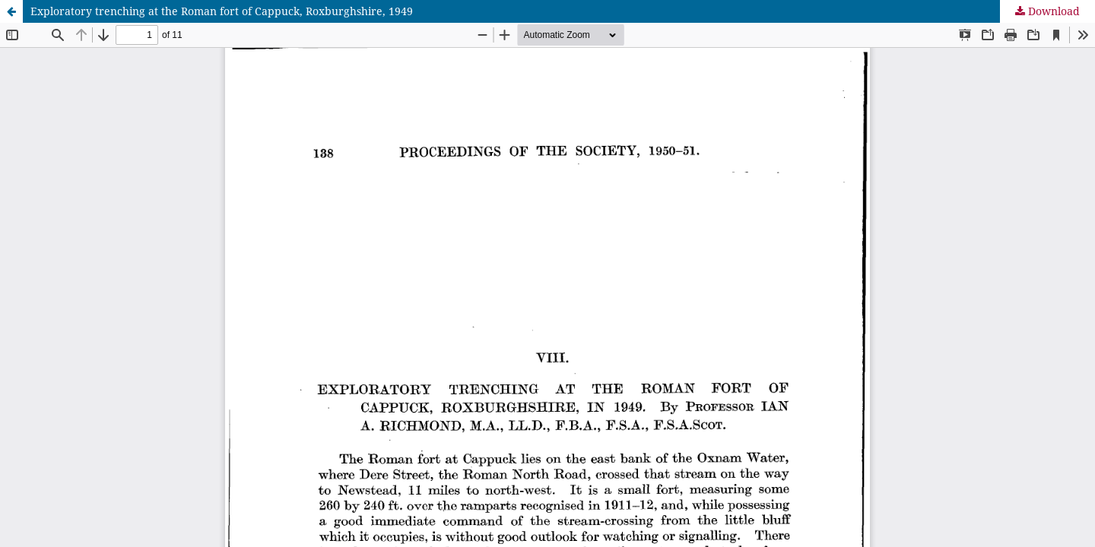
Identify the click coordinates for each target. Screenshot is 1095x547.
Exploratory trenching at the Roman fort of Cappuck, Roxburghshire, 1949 (221, 11)
